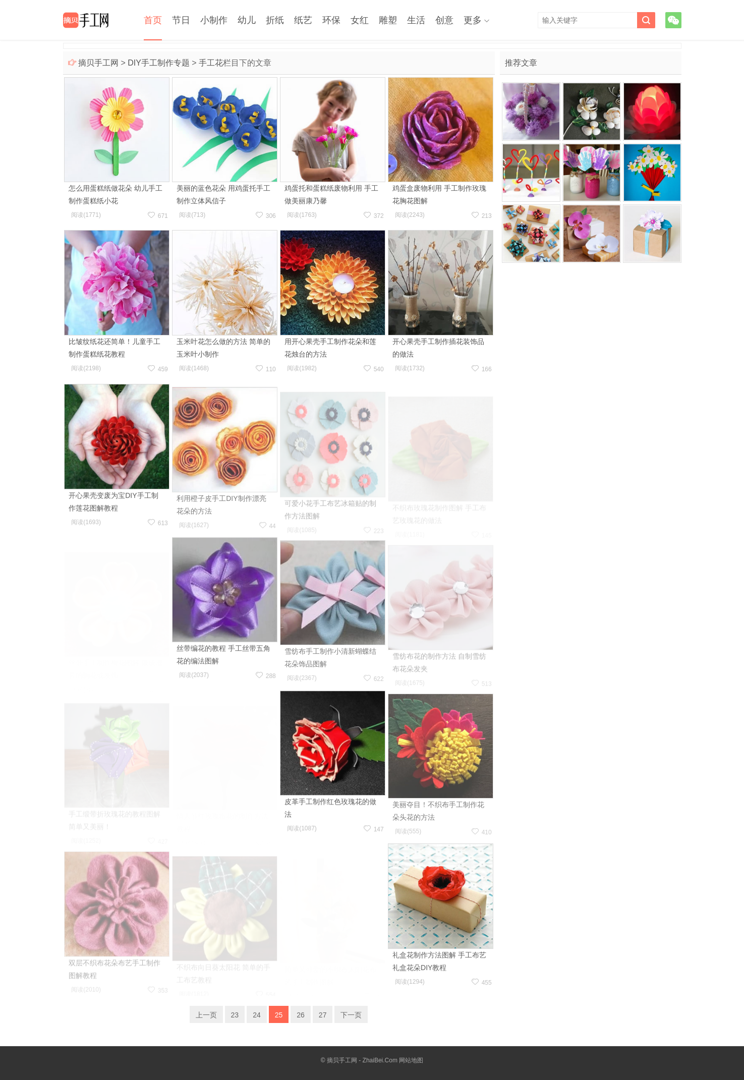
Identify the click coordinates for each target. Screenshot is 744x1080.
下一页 (351, 1015)
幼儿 (247, 20)
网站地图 (411, 1060)
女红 (360, 20)
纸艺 (303, 20)
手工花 (211, 63)
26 (301, 1015)
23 (235, 1015)
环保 (331, 20)
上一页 (206, 1015)
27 (323, 1015)
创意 (444, 20)
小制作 (213, 20)
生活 (416, 20)
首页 (153, 20)
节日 (181, 20)
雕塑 (388, 20)
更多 (473, 20)
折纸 (275, 20)
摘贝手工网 (98, 63)
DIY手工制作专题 (159, 63)
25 (279, 1015)
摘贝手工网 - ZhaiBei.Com (362, 1060)
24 (257, 1015)
